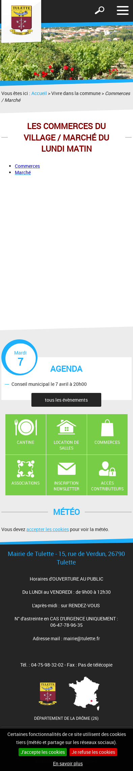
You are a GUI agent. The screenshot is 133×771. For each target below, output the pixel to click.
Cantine (25, 442)
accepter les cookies (47, 529)
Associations (25, 483)
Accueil (39, 93)
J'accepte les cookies (43, 752)
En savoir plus (68, 763)
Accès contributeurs (107, 485)
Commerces (107, 442)
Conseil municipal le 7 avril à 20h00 (49, 384)
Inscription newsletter (66, 485)
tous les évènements (66, 400)
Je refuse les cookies (93, 752)
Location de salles (66, 445)
